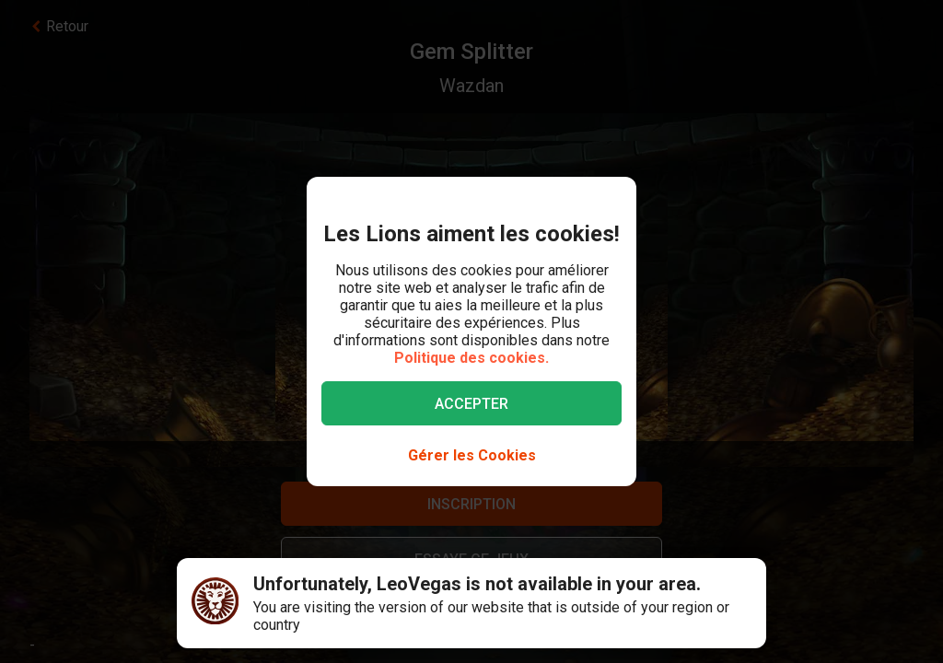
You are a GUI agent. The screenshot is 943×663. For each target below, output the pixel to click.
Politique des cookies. (471, 357)
